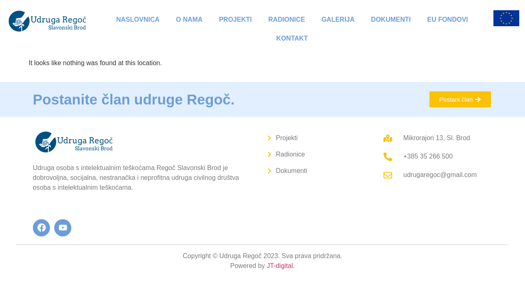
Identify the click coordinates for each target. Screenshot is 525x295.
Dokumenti (391, 19)
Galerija (338, 19)
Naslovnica (138, 19)
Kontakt (292, 38)
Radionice (286, 19)
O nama (189, 19)
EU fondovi (447, 19)
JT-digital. (280, 265)
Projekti (235, 19)
